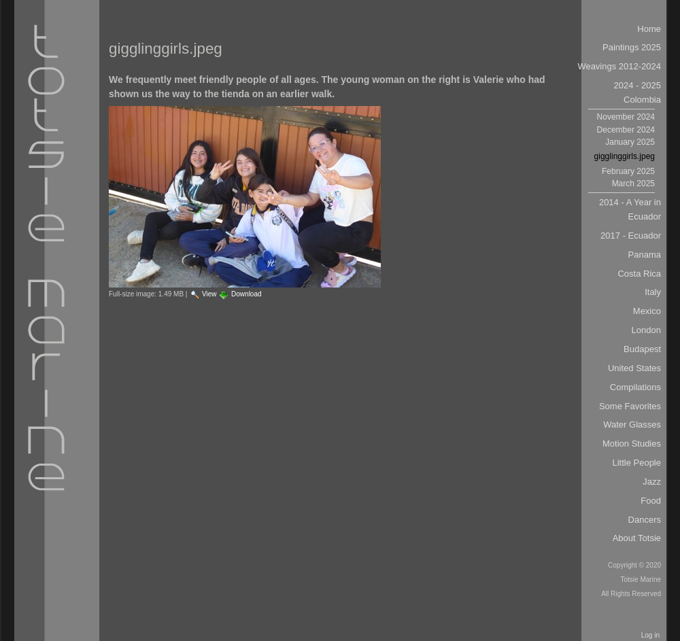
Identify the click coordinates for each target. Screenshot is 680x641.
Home (649, 29)
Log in (650, 635)
